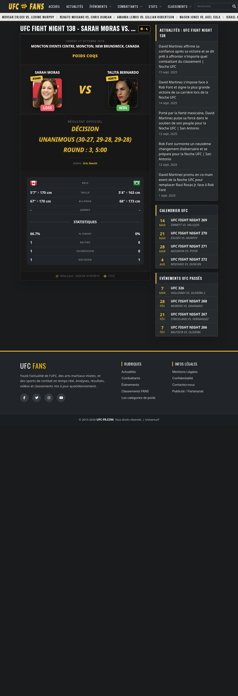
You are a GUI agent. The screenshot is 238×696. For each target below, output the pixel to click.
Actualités (74, 6)
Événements (100, 6)
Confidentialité (182, 378)
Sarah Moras (47, 72)
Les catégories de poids (138, 398)
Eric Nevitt (90, 163)
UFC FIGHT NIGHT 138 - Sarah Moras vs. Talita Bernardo (100, 28)
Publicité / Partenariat (187, 391)
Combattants (130, 6)
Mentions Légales (185, 372)
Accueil (54, 6)
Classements (180, 6)
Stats (155, 6)
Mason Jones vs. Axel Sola (200, 17)
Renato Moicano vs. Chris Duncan (86, 17)
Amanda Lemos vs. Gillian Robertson (145, 17)
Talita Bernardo (123, 72)
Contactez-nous (183, 385)
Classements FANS (135, 391)
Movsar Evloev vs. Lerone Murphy (28, 17)
